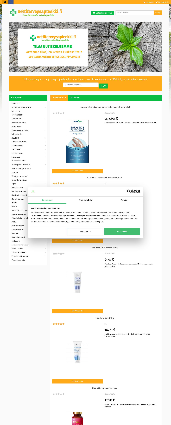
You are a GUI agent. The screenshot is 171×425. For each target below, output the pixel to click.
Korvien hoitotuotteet (19, 178)
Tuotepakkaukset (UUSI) (20, 128)
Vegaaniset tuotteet (19, 250)
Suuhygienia (16, 239)
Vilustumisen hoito (18, 258)
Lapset (14, 181)
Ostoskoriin (59, 132)
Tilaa (103, 85)
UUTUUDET (16, 109)
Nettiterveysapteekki (57, 409)
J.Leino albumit (17, 124)
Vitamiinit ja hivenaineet (20, 254)
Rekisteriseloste (85, 409)
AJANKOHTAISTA (17, 116)
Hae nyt (158, 12)
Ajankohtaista (59, 95)
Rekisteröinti (150, 2)
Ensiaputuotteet (17, 151)
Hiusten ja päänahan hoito (21, 162)
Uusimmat (75, 95)
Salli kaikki (122, 232)
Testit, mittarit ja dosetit (20, 242)
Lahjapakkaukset (17, 132)
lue (99, 392)
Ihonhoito (15, 170)
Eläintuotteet (16, 147)
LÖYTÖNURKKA (17, 113)
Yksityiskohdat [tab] (85, 200)
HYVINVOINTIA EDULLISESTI (21, 105)
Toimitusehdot (102, 409)
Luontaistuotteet (17, 185)
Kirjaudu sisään (163, 2)
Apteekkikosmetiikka (19, 139)
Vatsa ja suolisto (17, 246)
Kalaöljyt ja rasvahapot (20, 174)
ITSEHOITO (15, 136)
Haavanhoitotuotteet (19, 158)
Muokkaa (85, 232)
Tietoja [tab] (124, 200)
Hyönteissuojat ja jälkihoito (21, 166)
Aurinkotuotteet (17, 143)
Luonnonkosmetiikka (19, 120)
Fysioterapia (16, 155)
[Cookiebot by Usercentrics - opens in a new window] (129, 191)
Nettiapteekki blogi (20, 318)
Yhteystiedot (117, 409)
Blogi (71, 409)
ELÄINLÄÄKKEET (17, 101)
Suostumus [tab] (47, 200)
